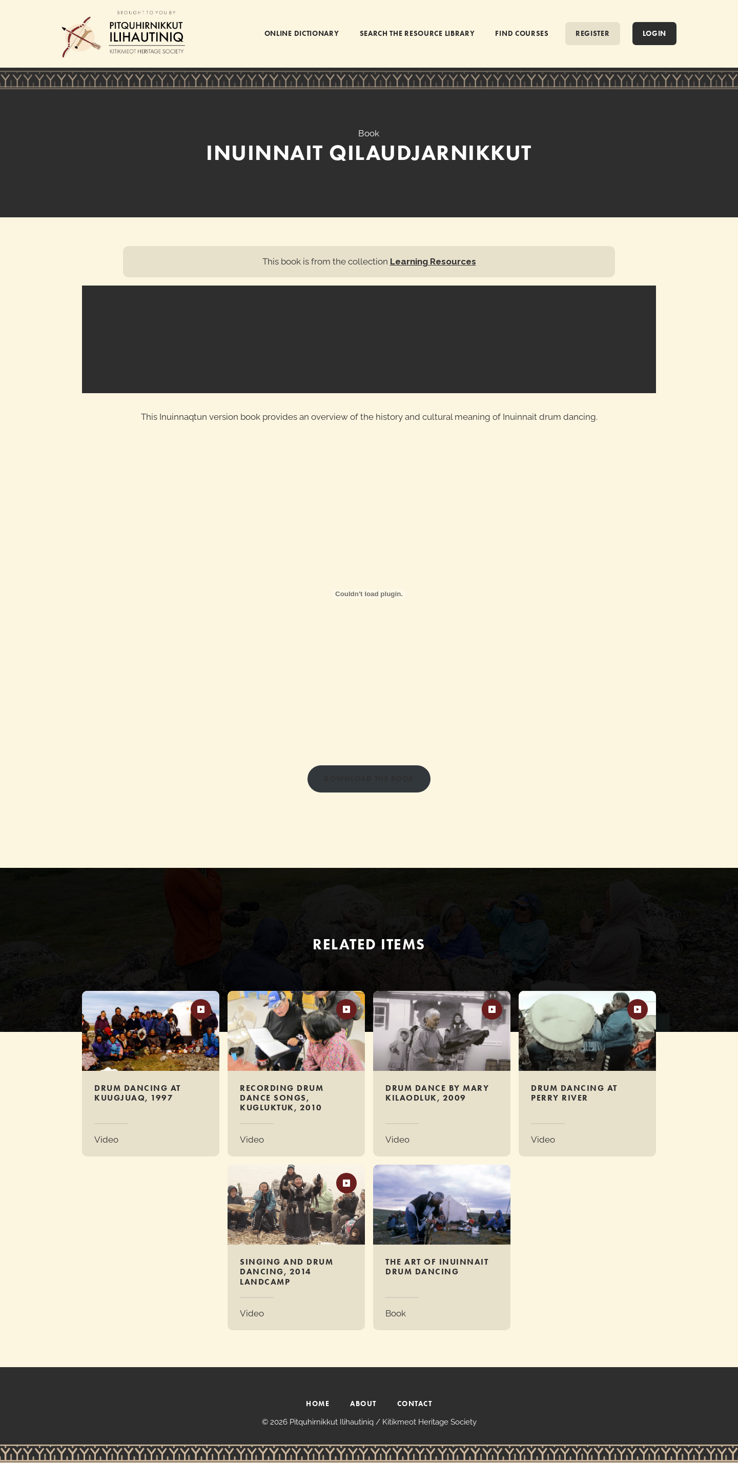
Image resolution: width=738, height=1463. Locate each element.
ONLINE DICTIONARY (301, 33)
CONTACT (415, 1403)
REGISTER (593, 33)
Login (655, 33)
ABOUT (363, 1403)
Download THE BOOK (369, 778)
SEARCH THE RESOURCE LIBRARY (417, 33)
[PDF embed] (369, 594)
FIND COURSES (521, 33)
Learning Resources (433, 261)
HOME (318, 1403)
